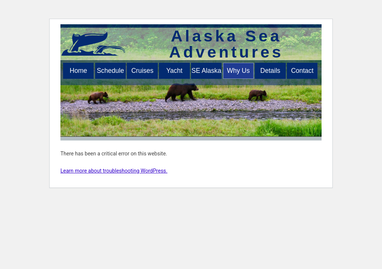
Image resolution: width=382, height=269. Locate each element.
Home (78, 70)
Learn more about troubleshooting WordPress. (113, 171)
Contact (302, 70)
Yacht (174, 70)
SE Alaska (206, 70)
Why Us (238, 70)
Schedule (110, 70)
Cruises (142, 70)
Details (270, 70)
